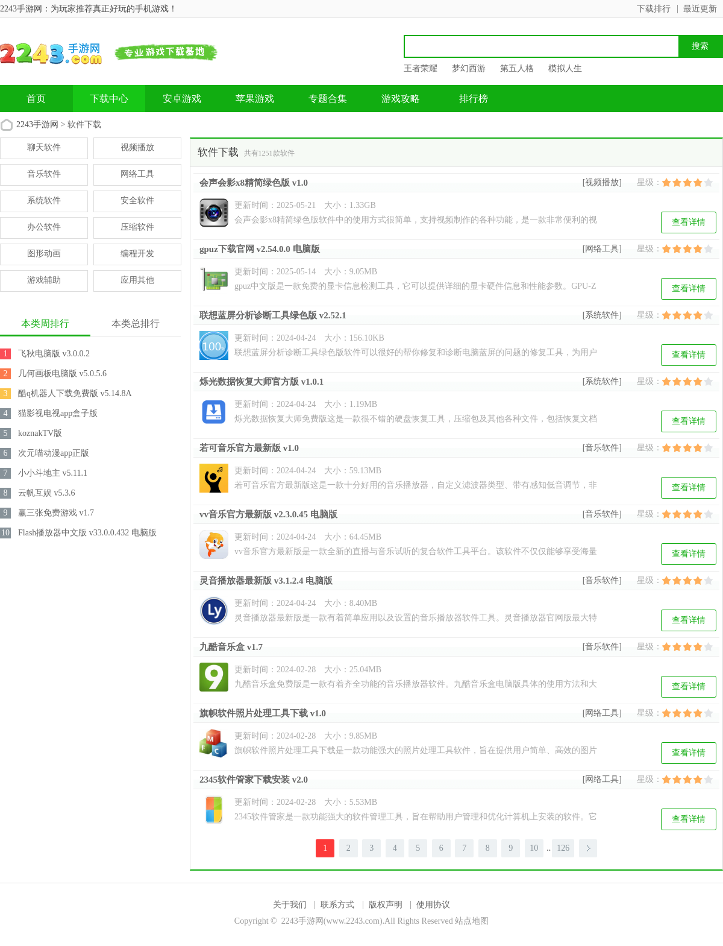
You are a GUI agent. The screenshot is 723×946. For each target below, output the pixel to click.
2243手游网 (37, 124)
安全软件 (137, 200)
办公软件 (44, 227)
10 (534, 848)
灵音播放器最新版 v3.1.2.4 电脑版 (266, 580)
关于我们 (290, 904)
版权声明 (385, 904)
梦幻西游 (469, 68)
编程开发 (137, 253)
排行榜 (473, 98)
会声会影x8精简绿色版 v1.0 (253, 183)
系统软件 (44, 200)
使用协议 (433, 904)
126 (563, 848)
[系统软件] (602, 315)
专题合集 (327, 98)
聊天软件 (44, 147)
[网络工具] (602, 248)
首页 (36, 98)
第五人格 (517, 68)
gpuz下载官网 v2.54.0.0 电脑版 (259, 249)
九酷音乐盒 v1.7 (231, 647)
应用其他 (137, 280)
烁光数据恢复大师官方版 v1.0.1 (261, 381)
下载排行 (654, 8)
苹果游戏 (255, 98)
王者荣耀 (420, 68)
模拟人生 (565, 68)
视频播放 (137, 147)
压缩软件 (137, 227)
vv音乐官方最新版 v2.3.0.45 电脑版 (268, 514)
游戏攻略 (400, 98)
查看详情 (689, 222)
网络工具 (137, 173)
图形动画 (44, 253)
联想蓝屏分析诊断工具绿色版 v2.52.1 (272, 315)
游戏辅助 (44, 280)
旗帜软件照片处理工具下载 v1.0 (262, 713)
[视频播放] (602, 182)
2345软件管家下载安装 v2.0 (253, 779)
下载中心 (109, 98)
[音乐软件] (602, 447)
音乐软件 (44, 173)
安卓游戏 (182, 98)
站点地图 (472, 921)
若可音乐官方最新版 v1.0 (249, 448)
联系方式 (337, 904)
